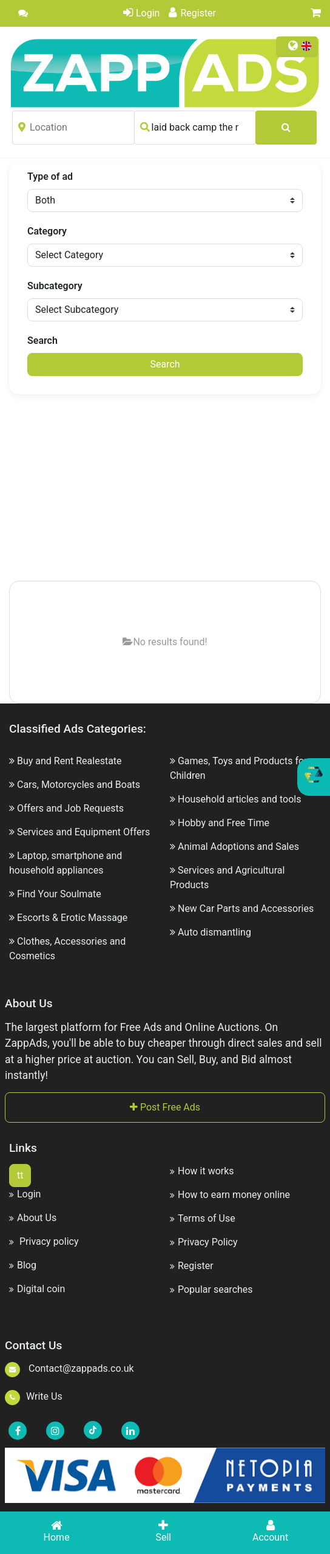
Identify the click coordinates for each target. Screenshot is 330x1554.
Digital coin (37, 1289)
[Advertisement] (175, 488)
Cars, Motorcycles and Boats (78, 784)
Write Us (33, 1396)
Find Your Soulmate (59, 894)
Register (192, 13)
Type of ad (50, 176)
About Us (32, 1218)
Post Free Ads (165, 1107)
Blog (22, 1265)
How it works (202, 1171)
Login (141, 13)
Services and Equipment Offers (83, 832)
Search (42, 340)
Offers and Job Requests (70, 808)
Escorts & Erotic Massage (72, 917)
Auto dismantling (214, 932)
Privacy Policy (204, 1242)
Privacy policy (43, 1241)
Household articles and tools (239, 799)
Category (47, 231)
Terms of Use (202, 1218)
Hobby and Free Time (223, 823)
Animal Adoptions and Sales (238, 846)
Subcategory (54, 286)
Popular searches (211, 1289)
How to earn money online (230, 1194)
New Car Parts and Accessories (246, 908)
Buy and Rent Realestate (69, 761)
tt (20, 1175)
